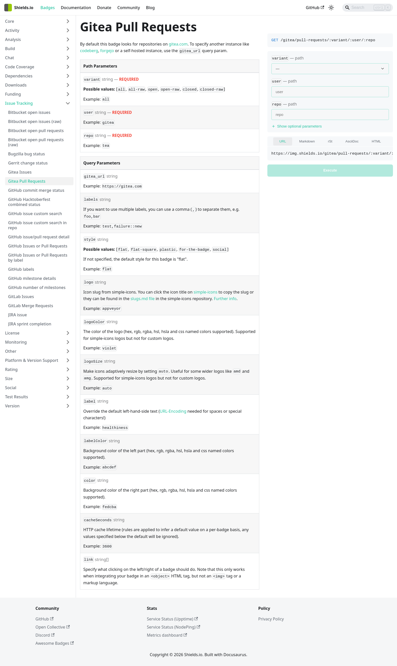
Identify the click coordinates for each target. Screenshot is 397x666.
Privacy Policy (271, 619)
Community (128, 7)
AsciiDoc (352, 141)
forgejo (107, 50)
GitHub (315, 7)
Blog (150, 7)
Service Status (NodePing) (173, 627)
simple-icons (205, 292)
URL (282, 141)
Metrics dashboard (167, 635)
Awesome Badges (54, 643)
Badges (48, 7)
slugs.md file (142, 298)
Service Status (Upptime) (172, 619)
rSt (330, 141)
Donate (104, 7)
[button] (37, 21)
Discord (44, 635)
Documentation (76, 7)
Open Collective (52, 627)
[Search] (367, 8)
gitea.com (178, 44)
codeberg (89, 50)
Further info (225, 298)
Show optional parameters (296, 126)
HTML (376, 141)
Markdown (307, 141)
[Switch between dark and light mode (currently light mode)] (331, 8)
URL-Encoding (173, 411)
